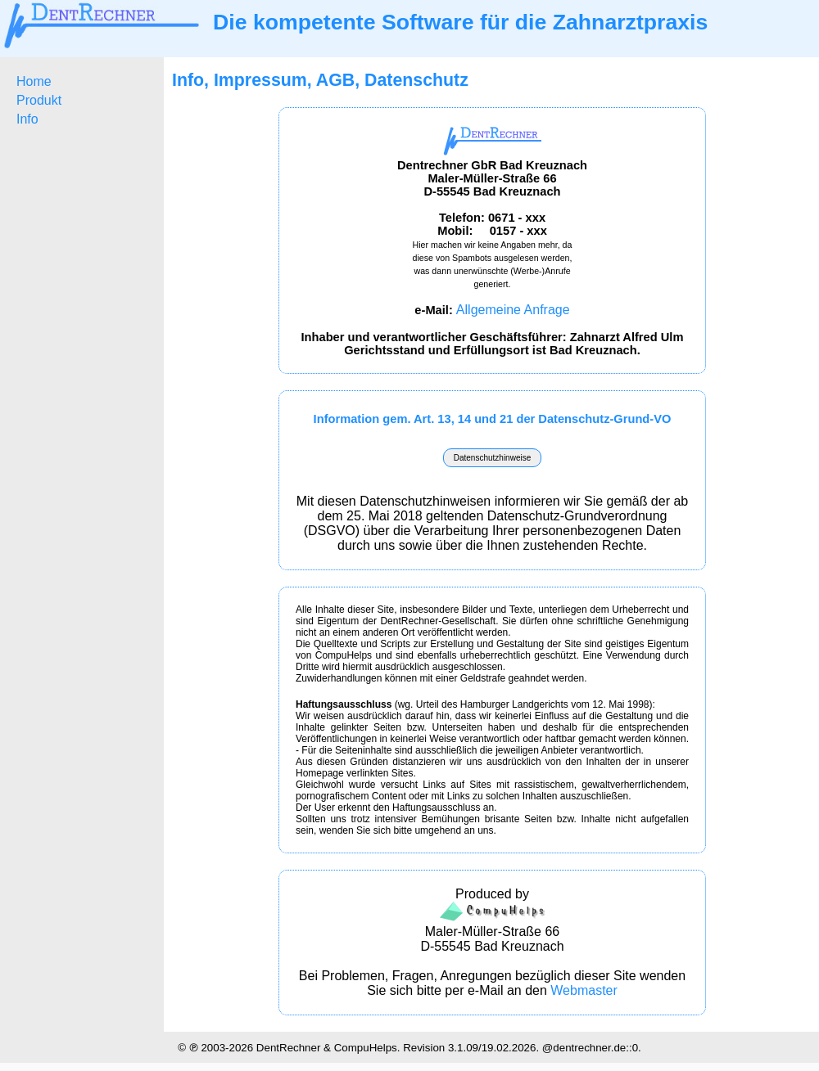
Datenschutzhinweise (493, 457)
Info (27, 119)
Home (34, 81)
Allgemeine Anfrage (513, 310)
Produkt (38, 100)
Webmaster (584, 990)
